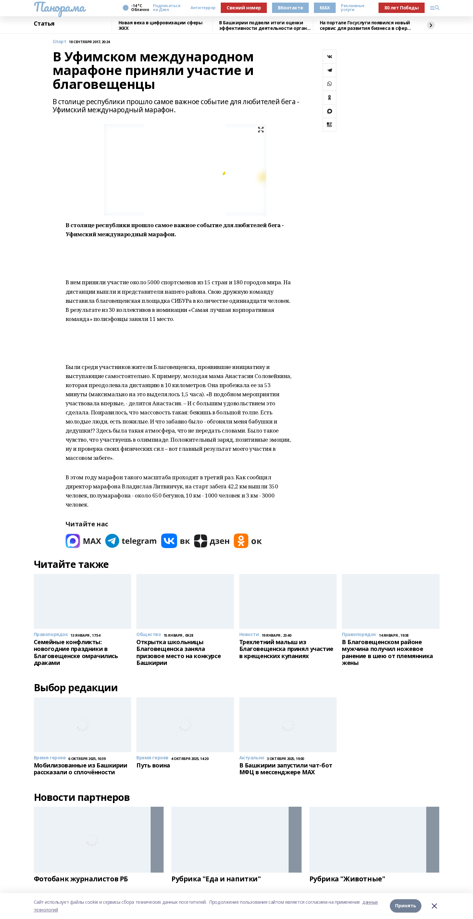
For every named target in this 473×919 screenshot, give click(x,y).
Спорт (60, 41)
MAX (325, 8)
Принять (405, 906)
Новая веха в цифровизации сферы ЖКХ (160, 25)
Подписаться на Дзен (166, 8)
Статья (44, 23)
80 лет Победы (401, 8)
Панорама (59, 7)
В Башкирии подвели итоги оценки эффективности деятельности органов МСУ (266, 25)
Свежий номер (244, 8)
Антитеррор (203, 8)
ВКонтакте (290, 8)
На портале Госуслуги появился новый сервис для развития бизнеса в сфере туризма (365, 25)
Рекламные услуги (352, 8)
